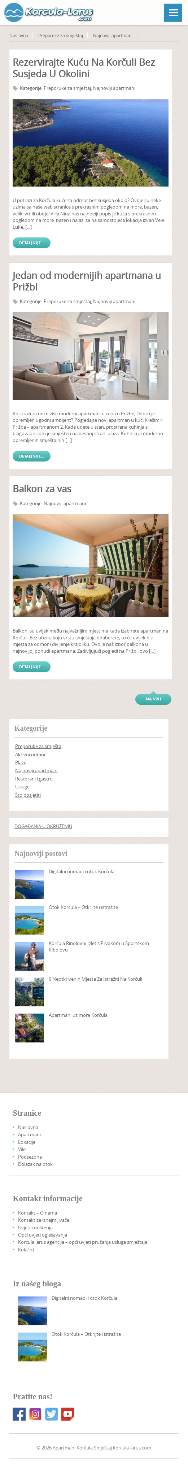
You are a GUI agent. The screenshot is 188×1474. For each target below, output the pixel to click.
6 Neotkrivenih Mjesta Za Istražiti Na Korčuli (95, 979)
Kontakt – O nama (37, 1213)
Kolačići (26, 1249)
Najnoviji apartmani (112, 35)
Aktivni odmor (30, 754)
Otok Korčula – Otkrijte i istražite (83, 907)
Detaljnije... (31, 242)
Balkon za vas (42, 488)
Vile (22, 1149)
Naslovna (18, 35)
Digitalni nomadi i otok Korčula (81, 871)
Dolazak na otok (35, 1164)
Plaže (20, 762)
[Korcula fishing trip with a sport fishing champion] (29, 956)
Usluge (22, 786)
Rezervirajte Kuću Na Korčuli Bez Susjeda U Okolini (84, 68)
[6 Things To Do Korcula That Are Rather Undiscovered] (29, 991)
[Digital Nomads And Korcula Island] (29, 884)
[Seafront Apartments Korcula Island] (29, 1028)
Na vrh (153, 698)
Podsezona (30, 1157)
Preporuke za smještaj (60, 35)
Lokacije (26, 1142)
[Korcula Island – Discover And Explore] (29, 920)
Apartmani (29, 1134)
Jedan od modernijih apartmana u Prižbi (87, 281)
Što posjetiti (28, 795)
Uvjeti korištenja (35, 1227)
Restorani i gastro (34, 778)
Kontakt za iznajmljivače (43, 1220)
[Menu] (173, 13)
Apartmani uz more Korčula (78, 1015)
